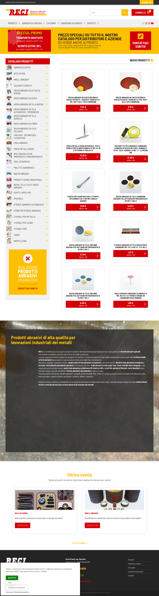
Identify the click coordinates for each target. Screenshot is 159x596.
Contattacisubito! (140, 40)
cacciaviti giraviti (23, 85)
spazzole (18, 198)
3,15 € (131, 107)
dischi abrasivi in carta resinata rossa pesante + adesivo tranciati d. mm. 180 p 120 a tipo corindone (83, 99)
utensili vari (20, 228)
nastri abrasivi (21, 173)
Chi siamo (131, 568)
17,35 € (83, 156)
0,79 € (83, 255)
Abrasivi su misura (134, 564)
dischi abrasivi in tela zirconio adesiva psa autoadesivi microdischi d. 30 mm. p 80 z (83, 295)
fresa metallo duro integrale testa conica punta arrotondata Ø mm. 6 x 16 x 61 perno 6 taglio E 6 (83, 148)
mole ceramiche (22, 161)
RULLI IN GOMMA (21, 513)
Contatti (131, 576)
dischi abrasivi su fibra (25, 123)
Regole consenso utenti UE (21, 592)
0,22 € (131, 207)
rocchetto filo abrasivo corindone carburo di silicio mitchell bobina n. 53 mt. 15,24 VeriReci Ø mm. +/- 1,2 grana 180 (131, 149)
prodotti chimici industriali (28, 179)
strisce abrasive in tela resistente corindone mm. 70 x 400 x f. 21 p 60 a (130, 246)
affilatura (19, 73)
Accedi (146, 2)
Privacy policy (9, 592)
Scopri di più (22, 525)
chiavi (17, 234)
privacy (87, 592)
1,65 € (131, 303)
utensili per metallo (24, 216)
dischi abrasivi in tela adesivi (29, 104)
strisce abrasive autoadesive (29, 204)
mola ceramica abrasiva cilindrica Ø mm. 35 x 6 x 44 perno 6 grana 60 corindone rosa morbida (131, 295)
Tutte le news (79, 543)
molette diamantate (24, 167)
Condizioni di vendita (135, 572)
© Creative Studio (104, 592)
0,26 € (83, 303)
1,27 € (131, 253)
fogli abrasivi (21, 142)
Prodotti (131, 560)
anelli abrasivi (21, 79)
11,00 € (83, 207)
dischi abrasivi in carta (25, 98)
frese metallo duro (24, 149)
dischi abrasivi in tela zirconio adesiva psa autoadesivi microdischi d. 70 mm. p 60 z (83, 247)
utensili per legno (23, 222)
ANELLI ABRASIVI (91, 513)
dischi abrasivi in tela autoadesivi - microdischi (26, 110)
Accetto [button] (12, 578)
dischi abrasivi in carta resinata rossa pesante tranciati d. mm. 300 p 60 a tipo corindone (130, 99)
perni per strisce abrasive (27, 210)
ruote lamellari (22, 192)
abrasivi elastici (22, 67)
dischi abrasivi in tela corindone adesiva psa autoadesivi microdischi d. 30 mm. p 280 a (130, 198)
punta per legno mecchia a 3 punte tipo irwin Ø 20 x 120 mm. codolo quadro (83, 198)
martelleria (20, 241)
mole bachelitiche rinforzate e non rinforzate (28, 155)
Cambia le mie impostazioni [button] (16, 587)
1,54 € (83, 107)
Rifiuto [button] (10, 583)
